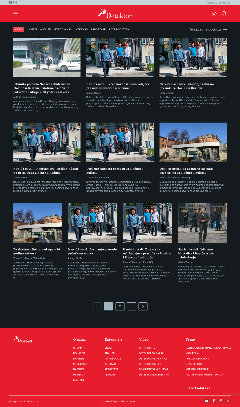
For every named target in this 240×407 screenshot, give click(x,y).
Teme (190, 339)
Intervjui (81, 29)
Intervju (110, 364)
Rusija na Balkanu (197, 358)
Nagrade (78, 369)
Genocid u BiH (194, 364)
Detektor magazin (151, 353)
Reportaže (98, 29)
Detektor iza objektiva (154, 374)
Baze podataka (119, 29)
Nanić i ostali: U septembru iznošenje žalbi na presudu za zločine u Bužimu (45, 171)
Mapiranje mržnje (197, 369)
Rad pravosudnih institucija (204, 374)
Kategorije (113, 339)
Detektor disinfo (150, 364)
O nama (79, 339)
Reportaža (111, 369)
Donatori (79, 353)
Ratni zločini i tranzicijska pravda (208, 348)
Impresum (79, 374)
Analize (45, 29)
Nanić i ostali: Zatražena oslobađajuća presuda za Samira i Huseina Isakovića (147, 253)
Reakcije (110, 374)
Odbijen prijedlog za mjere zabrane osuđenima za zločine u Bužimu (186, 171)
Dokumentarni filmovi (153, 369)
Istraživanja (63, 29)
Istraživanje (113, 358)
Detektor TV (147, 348)
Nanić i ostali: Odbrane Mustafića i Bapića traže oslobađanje (196, 253)
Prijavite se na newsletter (208, 29)
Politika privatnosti (127, 401)
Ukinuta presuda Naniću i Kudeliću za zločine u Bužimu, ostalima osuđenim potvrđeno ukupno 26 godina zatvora (41, 88)
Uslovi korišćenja (109, 401)
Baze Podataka (198, 388)
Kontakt (78, 380)
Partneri (78, 358)
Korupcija (192, 353)
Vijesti (32, 29)
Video (19, 29)
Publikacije (80, 364)
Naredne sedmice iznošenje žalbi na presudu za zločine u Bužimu (187, 86)
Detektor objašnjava (153, 358)
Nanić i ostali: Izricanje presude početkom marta (92, 251)
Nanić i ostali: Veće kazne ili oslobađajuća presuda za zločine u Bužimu (118, 86)
